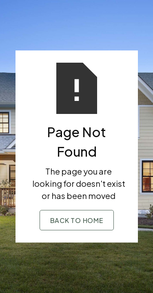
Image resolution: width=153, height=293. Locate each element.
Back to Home (76, 220)
